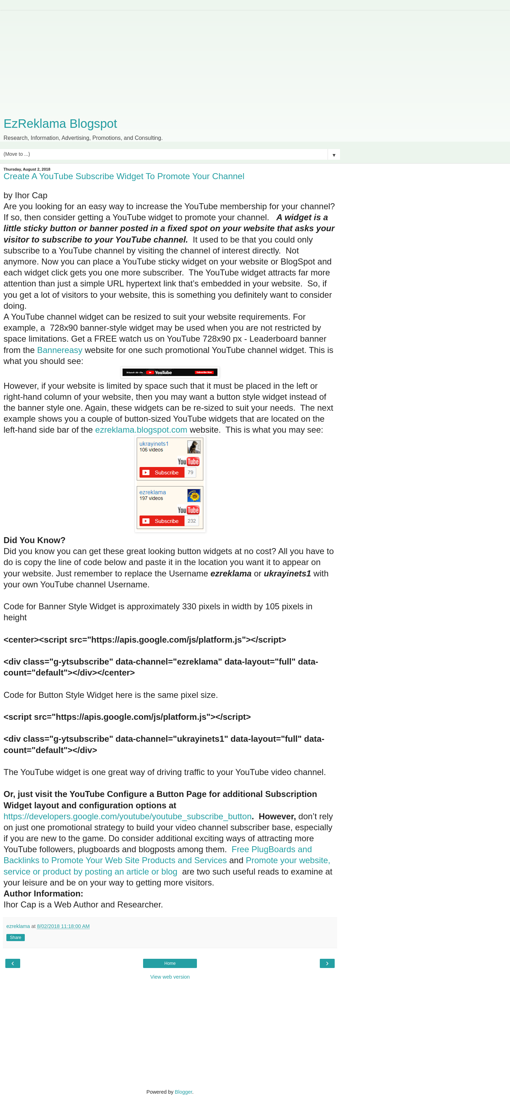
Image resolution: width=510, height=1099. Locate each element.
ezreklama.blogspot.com (141, 429)
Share (15, 937)
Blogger (183, 1092)
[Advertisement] (170, 60)
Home (170, 963)
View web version (170, 977)
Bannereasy (60, 350)
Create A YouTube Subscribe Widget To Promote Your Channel (124, 176)
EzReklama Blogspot (60, 123)
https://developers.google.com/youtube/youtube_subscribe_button (127, 816)
